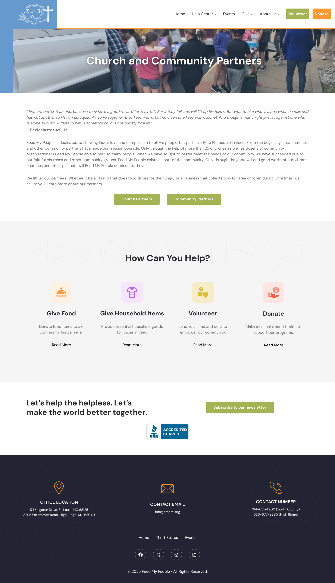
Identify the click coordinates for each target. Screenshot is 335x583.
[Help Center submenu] (215, 14)
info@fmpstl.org (167, 512)
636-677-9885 (266, 514)
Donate (322, 13)
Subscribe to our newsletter (239, 407)
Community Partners (193, 199)
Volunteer (297, 13)
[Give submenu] (252, 14)
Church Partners (137, 199)
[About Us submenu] (278, 14)
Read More (61, 345)
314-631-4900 (264, 509)
